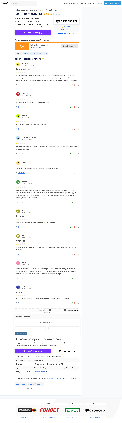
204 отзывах (36, 47)
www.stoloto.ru (39, 372)
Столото (18, 53)
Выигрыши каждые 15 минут (29, 384)
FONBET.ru (49, 403)
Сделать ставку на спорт (27, 417)
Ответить (21, 85)
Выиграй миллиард (33, 33)
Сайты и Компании (87, 3)
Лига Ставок (72, 403)
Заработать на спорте (72, 417)
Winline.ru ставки (26, 403)
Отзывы (99, 3)
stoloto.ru (68, 27)
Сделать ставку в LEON (49, 417)
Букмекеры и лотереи (70, 3)
